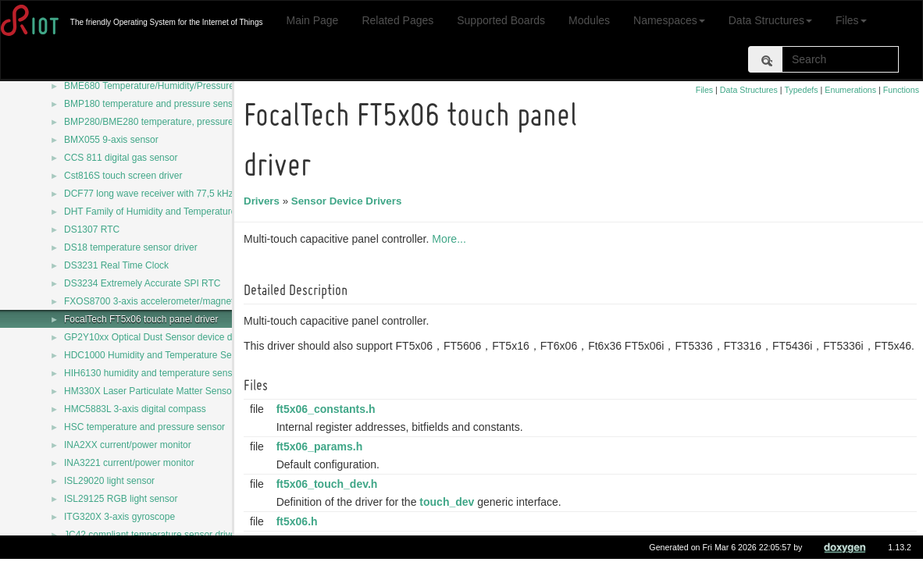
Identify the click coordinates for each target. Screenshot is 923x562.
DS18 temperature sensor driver (131, 247)
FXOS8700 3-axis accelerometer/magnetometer (163, 301)
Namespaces (669, 20)
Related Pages (397, 20)
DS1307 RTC (91, 229)
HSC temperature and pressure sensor (144, 427)
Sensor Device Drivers (349, 201)
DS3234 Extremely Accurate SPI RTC (142, 283)
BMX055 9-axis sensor (111, 139)
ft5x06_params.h (322, 446)
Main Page (312, 20)
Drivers (264, 201)
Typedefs (801, 89)
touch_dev (449, 502)
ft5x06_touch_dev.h (329, 484)
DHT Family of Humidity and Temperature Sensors (168, 211)
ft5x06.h (299, 521)
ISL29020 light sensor (109, 480)
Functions (901, 89)
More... (451, 239)
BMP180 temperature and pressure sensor (152, 103)
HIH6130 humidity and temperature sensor (152, 373)
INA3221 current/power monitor (129, 462)
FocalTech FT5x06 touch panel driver (141, 319)
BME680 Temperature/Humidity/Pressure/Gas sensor (174, 85)
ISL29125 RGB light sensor (120, 498)
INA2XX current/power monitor (127, 444)
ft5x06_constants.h (328, 409)
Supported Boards (501, 20)
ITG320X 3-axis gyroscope (119, 516)
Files (851, 20)
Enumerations (850, 89)
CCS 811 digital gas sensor (120, 157)
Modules (589, 20)
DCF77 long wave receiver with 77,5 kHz (148, 193)
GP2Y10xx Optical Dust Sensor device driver (157, 337)
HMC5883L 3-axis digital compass (135, 409)
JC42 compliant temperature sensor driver (151, 534)
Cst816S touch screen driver (123, 175)
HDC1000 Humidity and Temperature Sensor (157, 355)
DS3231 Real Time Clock (116, 265)
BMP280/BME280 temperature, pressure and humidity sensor (192, 121)
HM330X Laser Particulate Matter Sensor (149, 391)
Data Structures (770, 20)
